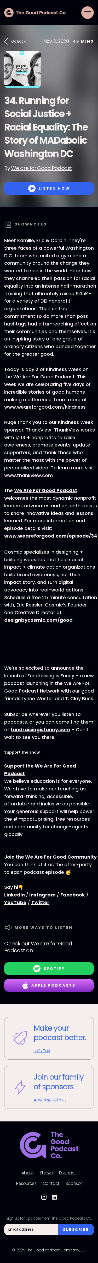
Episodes (68, 1173)
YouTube (15, 902)
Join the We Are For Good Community (50, 857)
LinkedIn (15, 894)
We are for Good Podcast (41, 168)
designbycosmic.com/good (38, 620)
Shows (46, 1173)
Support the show (22, 752)
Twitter (40, 902)
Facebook (72, 894)
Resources (26, 1183)
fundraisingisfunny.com (40, 729)
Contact (51, 1183)
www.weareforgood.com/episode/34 (50, 536)
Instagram (42, 894)
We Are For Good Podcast (45, 490)
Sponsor (74, 1183)
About (28, 1173)
